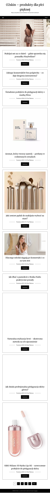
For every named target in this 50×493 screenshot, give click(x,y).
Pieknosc (31, 60)
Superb (35, 491)
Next (34, 484)
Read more (25, 63)
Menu (46, 17)
